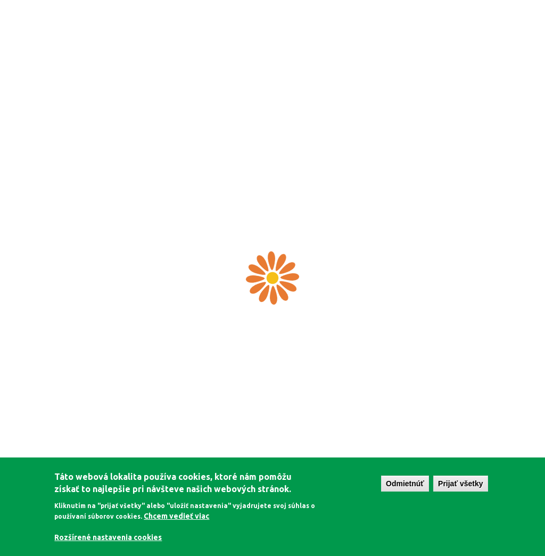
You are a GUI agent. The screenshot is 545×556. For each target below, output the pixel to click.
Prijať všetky (460, 483)
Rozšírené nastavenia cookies (108, 537)
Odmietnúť (405, 483)
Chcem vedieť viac (176, 516)
